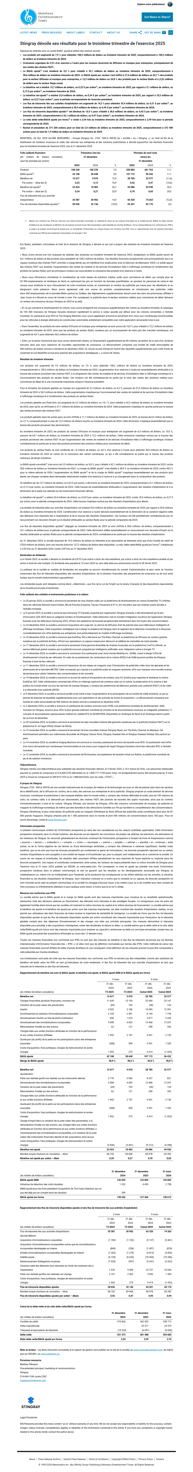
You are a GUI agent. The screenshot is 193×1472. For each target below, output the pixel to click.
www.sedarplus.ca (50, 1354)
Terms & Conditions (98, 1459)
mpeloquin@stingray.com (33, 1380)
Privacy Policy (146, 1459)
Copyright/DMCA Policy (124, 1459)
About (32, 1459)
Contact (95, 32)
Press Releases (52, 32)
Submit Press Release (74, 1459)
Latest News (28, 32)
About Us (113, 32)
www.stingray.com (57, 819)
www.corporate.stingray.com (148, 1350)
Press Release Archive (49, 1459)
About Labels (75, 32)
